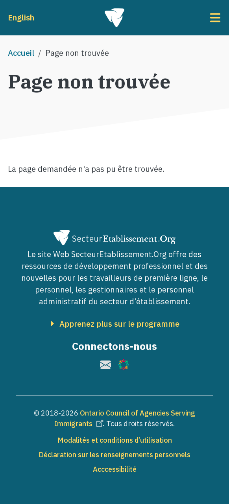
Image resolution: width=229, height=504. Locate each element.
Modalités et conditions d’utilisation (114, 440)
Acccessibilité (115, 469)
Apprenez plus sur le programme (119, 324)
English (21, 17)
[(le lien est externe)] (105, 365)
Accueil (21, 53)
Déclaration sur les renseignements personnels (114, 454)
